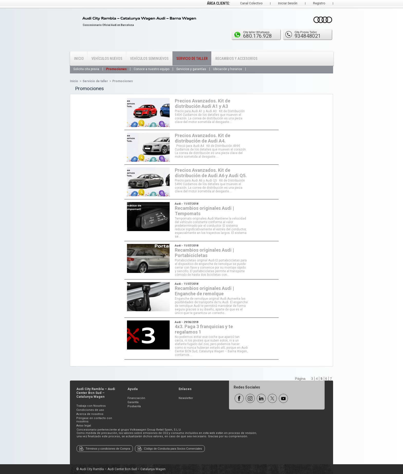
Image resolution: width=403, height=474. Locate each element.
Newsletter (186, 398)
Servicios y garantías (191, 69)
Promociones (116, 69)
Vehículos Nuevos (106, 58)
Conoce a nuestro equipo (151, 69)
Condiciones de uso (90, 410)
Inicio (79, 58)
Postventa (134, 406)
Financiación (136, 398)
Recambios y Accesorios (236, 58)
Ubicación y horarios (227, 69)
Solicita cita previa (86, 69)
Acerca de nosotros (89, 414)
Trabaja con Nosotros (91, 405)
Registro (319, 3)
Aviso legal (83, 425)
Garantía (133, 402)
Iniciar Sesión (287, 3)
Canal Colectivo (251, 3)
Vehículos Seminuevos (149, 58)
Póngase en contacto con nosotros (94, 419)
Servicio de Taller (192, 58)
